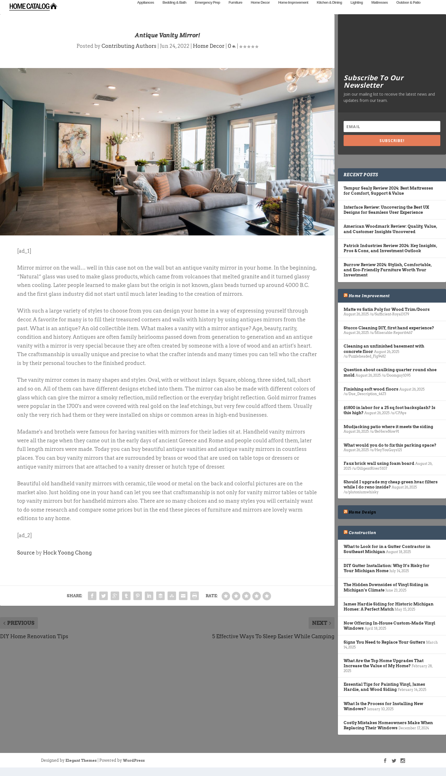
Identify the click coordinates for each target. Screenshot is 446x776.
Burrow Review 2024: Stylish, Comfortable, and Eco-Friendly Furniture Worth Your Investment (388, 278)
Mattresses (379, 11)
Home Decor (260, 11)
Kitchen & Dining (329, 11)
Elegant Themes (81, 769)
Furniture (235, 11)
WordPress (134, 769)
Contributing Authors (129, 55)
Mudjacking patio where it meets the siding (388, 435)
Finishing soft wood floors (371, 397)
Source (26, 561)
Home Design (362, 520)
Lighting (356, 11)
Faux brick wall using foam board (379, 472)
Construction (362, 541)
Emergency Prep (207, 11)
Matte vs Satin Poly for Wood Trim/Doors (387, 318)
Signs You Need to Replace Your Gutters (384, 650)
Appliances (145, 11)
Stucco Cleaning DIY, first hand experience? (389, 336)
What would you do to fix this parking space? (390, 453)
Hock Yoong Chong (67, 561)
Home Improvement (293, 11)
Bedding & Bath (174, 11)
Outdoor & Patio (408, 11)
